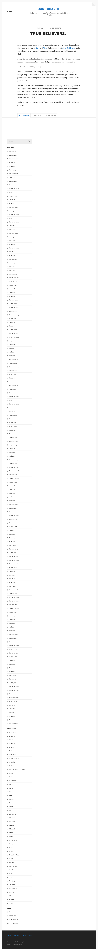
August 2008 (13, 482)
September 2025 (14, 159)
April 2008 (12, 497)
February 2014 (13, 359)
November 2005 (14, 601)
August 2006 (13, 568)
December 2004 (14, 642)
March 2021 (12, 229)
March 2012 (12, 411)
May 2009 (12, 452)
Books (11, 740)
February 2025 (13, 174)
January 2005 (13, 638)
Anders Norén (18, 944)
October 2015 (13, 311)
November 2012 (13, 397)
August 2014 (12, 341)
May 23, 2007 (42, 28)
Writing (11, 903)
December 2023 (14, 185)
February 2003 (13, 724)
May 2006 (12, 579)
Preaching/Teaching (15, 855)
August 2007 (13, 527)
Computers (12, 755)
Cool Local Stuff (14, 758)
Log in (11, 912)
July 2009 (12, 449)
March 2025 (12, 170)
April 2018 (12, 255)
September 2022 (14, 222)
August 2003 (13, 701)
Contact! (16, 935)
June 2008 (12, 489)
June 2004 (12, 664)
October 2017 (13, 259)
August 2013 (12, 374)
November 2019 (14, 248)
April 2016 (12, 296)
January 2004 (13, 683)
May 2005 (12, 623)
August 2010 (13, 426)
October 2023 (13, 192)
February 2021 (13, 233)
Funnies (11, 799)
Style (10, 877)
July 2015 (12, 322)
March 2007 (12, 545)
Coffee (11, 751)
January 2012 (13, 415)
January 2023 (13, 211)
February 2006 (13, 590)
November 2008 (14, 471)
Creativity (12, 762)
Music (11, 833)
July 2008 (12, 486)
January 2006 (13, 594)
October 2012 (13, 400)
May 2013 (12, 378)
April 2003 (12, 716)
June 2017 (12, 263)
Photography (13, 840)
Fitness (11, 788)
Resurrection (13, 866)
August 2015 (12, 319)
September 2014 (14, 337)
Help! (10, 810)
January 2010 (13, 437)
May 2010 (12, 430)
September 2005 (14, 608)
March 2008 (12, 501)
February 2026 (13, 151)
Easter (11, 777)
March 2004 (12, 675)
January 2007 (13, 553)
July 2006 (12, 571)
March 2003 (12, 720)
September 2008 (14, 478)
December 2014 (14, 333)
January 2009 (13, 463)
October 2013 (13, 371)
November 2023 (14, 189)
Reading (11, 862)
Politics (11, 848)
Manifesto (12, 822)
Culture (11, 766)
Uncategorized (13, 888)
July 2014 (12, 345)
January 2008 (13, 508)
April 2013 (12, 382)
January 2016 (13, 304)
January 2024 (13, 181)
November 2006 (14, 560)
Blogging (12, 736)
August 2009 (13, 445)
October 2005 (13, 605)
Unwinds (11, 892)
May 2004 (12, 668)
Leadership (12, 814)
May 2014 (12, 348)
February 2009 (13, 460)
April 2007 (12, 542)
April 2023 (12, 203)
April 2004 (12, 672)
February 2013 (13, 385)
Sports (11, 874)
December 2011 (13, 419)
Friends (11, 795)
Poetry (11, 844)
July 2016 (12, 289)
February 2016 (13, 300)
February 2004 (13, 679)
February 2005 (13, 634)
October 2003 (13, 694)
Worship (11, 900)
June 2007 (12, 534)
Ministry (11, 825)
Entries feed (12, 916)
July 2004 (12, 660)
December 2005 (14, 597)
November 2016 (14, 278)
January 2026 (13, 155)
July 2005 (12, 616)
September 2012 (14, 404)
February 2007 (13, 549)
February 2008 (13, 504)
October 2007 (13, 519)
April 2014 (12, 352)
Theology (12, 881)
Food (10, 792)
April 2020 (12, 244)
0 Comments (55, 28)
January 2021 (13, 237)
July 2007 (12, 530)
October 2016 (13, 281)
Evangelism (12, 781)
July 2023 (12, 200)
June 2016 (12, 293)
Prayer (11, 851)
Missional (12, 829)
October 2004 (13, 649)
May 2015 (12, 326)
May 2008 (12, 493)
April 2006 (12, 582)
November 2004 (14, 646)
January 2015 (13, 330)
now (30, 935)
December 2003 (14, 686)
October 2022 (13, 218)
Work (10, 896)
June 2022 (12, 226)
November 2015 (14, 307)
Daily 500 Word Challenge (17, 769)
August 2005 (13, 612)
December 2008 (14, 467)
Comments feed (14, 919)
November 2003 (14, 690)
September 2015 (14, 315)
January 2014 (13, 363)
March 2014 (12, 356)
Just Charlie (49, 9)
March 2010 (12, 434)
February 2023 (13, 207)
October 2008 (13, 475)
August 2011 (12, 423)
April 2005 (12, 627)
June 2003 (12, 709)
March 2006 (12, 586)
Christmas (12, 743)
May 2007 (12, 538)
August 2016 (12, 285)
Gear (10, 803)
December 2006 (14, 556)
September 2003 (14, 698)
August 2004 (13, 657)
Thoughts (12, 885)
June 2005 (12, 620)
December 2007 (14, 512)
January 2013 (13, 389)
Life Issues (12, 818)
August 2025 (13, 163)
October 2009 (13, 441)
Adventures (12, 732)
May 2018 (12, 252)
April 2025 (12, 166)
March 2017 (12, 270)
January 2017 (13, 274)
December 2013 (13, 367)
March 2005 (12, 631)
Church (11, 747)
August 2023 (12, 196)
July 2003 (12, 705)
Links (24, 935)
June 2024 (12, 177)
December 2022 (14, 215)
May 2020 (12, 241)
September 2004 (14, 653)
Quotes (11, 859)
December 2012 (13, 393)
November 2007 (14, 515)
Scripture (12, 870)
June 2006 (12, 575)
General (11, 807)
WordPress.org (13, 923)
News (11, 836)
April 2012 (12, 408)
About (9, 935)
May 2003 (12, 712)
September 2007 (14, 523)
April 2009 (12, 456)
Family (11, 784)
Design (11, 773)
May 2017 (12, 267)
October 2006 (13, 564)
